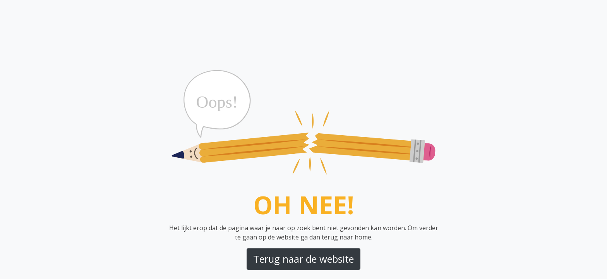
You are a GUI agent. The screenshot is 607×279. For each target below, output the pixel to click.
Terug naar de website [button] (303, 258)
